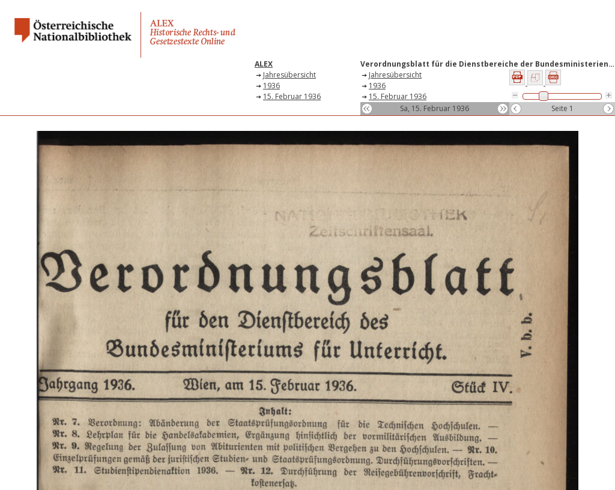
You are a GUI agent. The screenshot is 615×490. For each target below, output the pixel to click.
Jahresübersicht (289, 75)
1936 (271, 85)
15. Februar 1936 (292, 96)
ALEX (264, 64)
